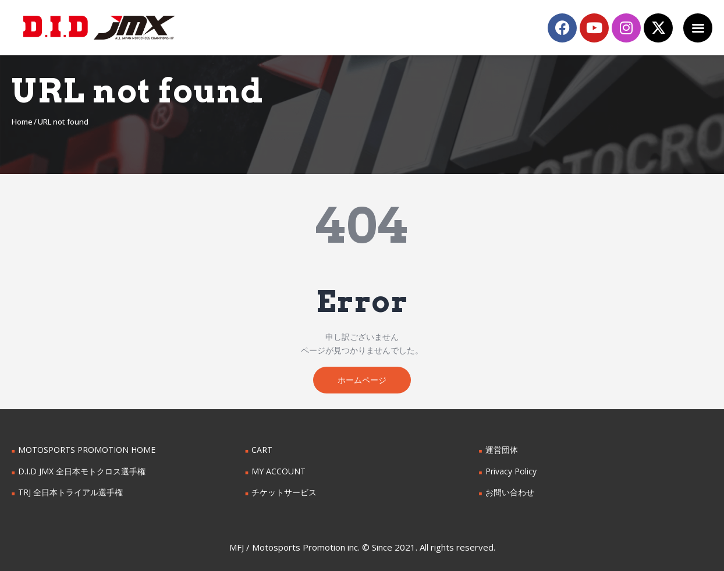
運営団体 (501, 449)
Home (22, 121)
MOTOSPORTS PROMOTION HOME (86, 449)
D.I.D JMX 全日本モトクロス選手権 (81, 471)
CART (261, 449)
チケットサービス (284, 492)
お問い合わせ (509, 492)
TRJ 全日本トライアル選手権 (70, 492)
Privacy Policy (511, 471)
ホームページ (362, 379)
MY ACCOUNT (278, 471)
